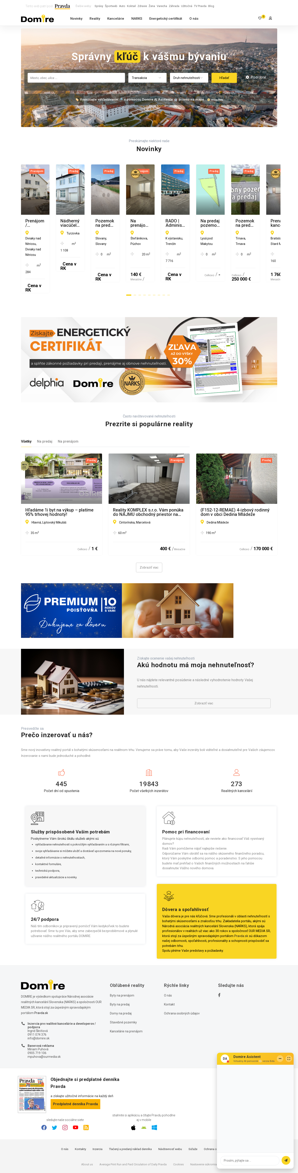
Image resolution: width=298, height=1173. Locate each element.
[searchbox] (76, 77)
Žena (152, 6)
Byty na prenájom (122, 968)
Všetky (26, 415)
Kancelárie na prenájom (126, 1004)
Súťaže (193, 1122)
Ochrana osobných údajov (182, 986)
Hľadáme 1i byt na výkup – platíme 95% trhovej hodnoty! (59, 485)
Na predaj (44, 415)
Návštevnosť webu (170, 1122)
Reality (95, 19)
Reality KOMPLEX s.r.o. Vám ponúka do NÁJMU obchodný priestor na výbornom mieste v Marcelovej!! (148, 485)
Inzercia (97, 1122)
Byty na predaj (120, 977)
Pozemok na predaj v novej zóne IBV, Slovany (233, 223)
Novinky (76, 19)
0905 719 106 (37, 1026)
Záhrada (174, 6)
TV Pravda (200, 6)
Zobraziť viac (149, 541)
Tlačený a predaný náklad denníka (130, 1122)
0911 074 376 (37, 1007)
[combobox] (76, 78)
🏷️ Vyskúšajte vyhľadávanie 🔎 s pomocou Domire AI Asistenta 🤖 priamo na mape (139, 99)
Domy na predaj (121, 986)
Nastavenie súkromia (203, 1137)
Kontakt (169, 977)
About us (87, 1137)
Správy (99, 6)
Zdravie (142, 6)
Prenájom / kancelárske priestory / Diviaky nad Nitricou (59, 223)
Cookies (178, 1137)
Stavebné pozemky (123, 995)
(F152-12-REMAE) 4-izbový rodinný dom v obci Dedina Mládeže (235, 485)
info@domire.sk (38, 1011)
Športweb (111, 6)
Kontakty (80, 1122)
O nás (193, 19)
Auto (122, 6)
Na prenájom (68, 415)
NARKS (136, 19)
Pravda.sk (241, 909)
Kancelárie (115, 19)
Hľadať (224, 78)
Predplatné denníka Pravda (75, 1077)
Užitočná (186, 6)
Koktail (131, 6)
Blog (211, 6)
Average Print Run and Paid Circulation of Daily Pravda (133, 1137)
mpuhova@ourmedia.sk (44, 1030)
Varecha (162, 6)
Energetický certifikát (165, 19)
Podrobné (256, 77)
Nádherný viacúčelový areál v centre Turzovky (148, 223)
